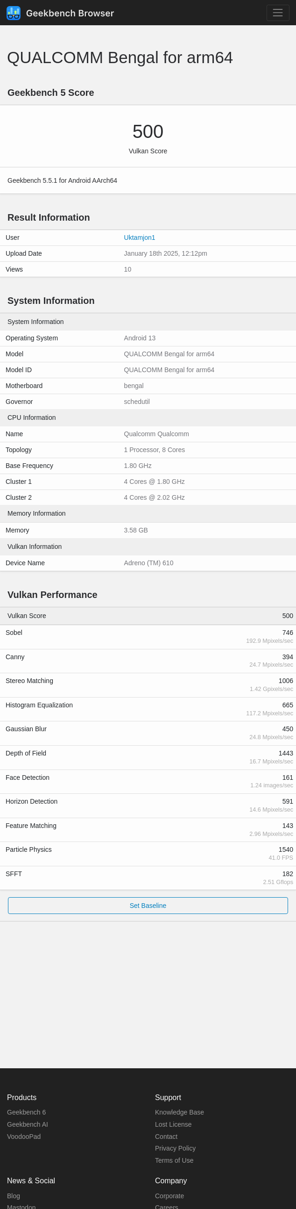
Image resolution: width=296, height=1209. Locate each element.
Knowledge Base (179, 1112)
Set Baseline (148, 905)
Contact (166, 1136)
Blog (13, 1196)
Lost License (173, 1124)
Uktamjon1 (139, 237)
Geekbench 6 (26, 1112)
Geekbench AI (27, 1124)
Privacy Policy (175, 1148)
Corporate (169, 1196)
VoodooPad (24, 1136)
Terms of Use (174, 1160)
